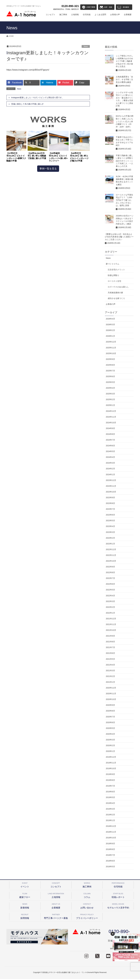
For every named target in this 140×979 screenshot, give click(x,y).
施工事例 (87, 884)
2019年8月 (110, 780)
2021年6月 (110, 653)
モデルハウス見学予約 (118, 905)
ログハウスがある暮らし (118, 287)
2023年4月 (110, 526)
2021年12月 (111, 619)
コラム (87, 895)
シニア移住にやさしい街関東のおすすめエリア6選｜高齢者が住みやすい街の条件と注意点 (124, 61)
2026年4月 (110, 319)
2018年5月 (110, 866)
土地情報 (56, 895)
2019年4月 (110, 803)
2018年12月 (111, 826)
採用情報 (24, 916)
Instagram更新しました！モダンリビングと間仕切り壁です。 (37, 97)
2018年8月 (110, 849)
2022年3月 (110, 601)
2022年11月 (111, 555)
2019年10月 (111, 768)
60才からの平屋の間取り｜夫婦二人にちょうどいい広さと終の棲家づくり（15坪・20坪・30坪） (124, 121)
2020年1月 (110, 751)
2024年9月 (110, 428)
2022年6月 (110, 584)
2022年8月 (110, 572)
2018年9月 (110, 843)
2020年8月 (110, 711)
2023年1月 (110, 544)
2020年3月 (110, 740)
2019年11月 (111, 763)
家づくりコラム (112, 264)
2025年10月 (111, 353)
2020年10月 (111, 699)
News (86, 46)
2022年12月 (111, 549)
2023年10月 (111, 492)
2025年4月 (110, 388)
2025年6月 (110, 376)
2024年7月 (110, 440)
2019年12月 (111, 757)
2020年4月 (110, 734)
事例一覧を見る (48, 168)
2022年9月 (110, 567)
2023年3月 (110, 532)
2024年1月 (110, 474)
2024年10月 (111, 422)
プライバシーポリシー (87, 916)
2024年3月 (110, 463)
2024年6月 (110, 446)
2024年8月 (110, 434)
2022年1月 (110, 613)
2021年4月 (110, 665)
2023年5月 (110, 520)
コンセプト (56, 884)
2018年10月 (111, 838)
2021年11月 (111, 624)
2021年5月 (110, 659)
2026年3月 (110, 324)
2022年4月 (110, 595)
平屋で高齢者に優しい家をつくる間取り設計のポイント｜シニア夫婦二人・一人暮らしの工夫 (124, 160)
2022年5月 (110, 590)
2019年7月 (110, 786)
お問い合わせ (87, 905)
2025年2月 (110, 399)
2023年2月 (110, 538)
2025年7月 (110, 371)
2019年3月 (110, 809)
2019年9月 (110, 774)
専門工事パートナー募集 (56, 916)
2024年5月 (110, 451)
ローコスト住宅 (114, 281)
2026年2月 (110, 330)
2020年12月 (111, 688)
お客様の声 (110, 304)
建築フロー (24, 895)
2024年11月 (111, 417)
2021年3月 (110, 670)
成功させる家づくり (116, 298)
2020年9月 (110, 705)
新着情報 (24, 905)
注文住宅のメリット (116, 269)
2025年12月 (111, 342)
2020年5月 (110, 728)
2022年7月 (110, 578)
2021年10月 (111, 630)
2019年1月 (110, 820)
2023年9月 (110, 497)
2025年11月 (111, 348)
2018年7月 (110, 855)
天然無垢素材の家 (115, 292)
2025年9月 (110, 359)
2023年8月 (110, 503)
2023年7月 (110, 509)
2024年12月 (111, 411)
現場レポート (118, 895)
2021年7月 (110, 647)
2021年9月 (110, 636)
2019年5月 (110, 797)
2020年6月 (110, 722)
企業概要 (56, 905)
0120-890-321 (66, 7)
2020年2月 (110, 745)
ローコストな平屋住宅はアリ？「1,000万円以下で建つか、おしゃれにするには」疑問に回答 (124, 200)
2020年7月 (110, 717)
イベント (24, 884)
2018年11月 (111, 832)
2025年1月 (110, 405)
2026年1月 (110, 336)
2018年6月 (110, 861)
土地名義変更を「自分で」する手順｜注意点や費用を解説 (124, 79)
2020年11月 (111, 693)
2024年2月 (110, 469)
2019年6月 (110, 792)
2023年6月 (110, 515)
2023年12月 (111, 480)
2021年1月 (110, 682)
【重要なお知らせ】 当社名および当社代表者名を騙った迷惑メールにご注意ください (119, 237)
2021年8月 (110, 642)
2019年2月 (110, 815)
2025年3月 (110, 394)
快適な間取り (113, 275)
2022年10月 (111, 561)
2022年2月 (110, 607)
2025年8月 (110, 365)
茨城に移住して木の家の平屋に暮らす (27, 104)
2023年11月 (111, 486)
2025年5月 (110, 382)
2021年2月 (110, 676)
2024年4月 (110, 457)
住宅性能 (118, 884)
